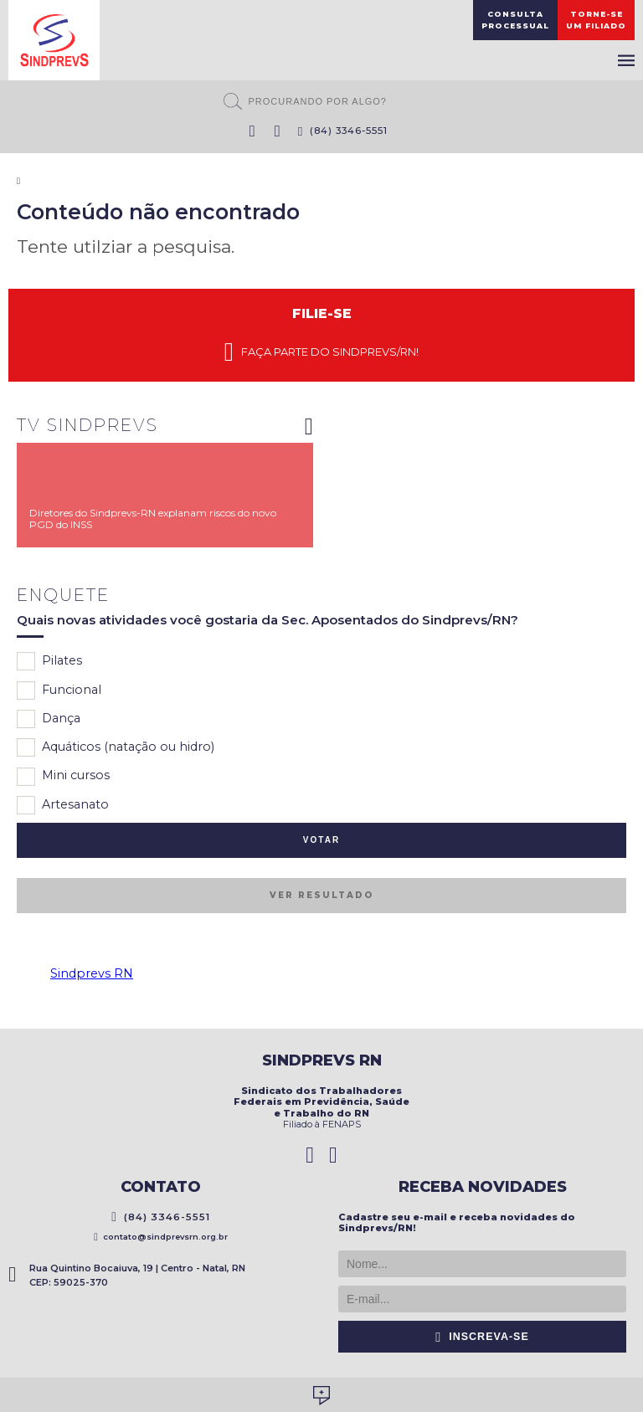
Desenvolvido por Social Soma (321, 1395)
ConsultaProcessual (515, 19)
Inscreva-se (482, 1337)
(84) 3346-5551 (343, 130)
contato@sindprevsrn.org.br (161, 1236)
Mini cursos (63, 777)
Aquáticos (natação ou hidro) (115, 747)
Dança (48, 719)
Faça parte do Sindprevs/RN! (321, 352)
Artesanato (63, 805)
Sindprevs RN (91, 973)
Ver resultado (321, 895)
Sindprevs (54, 40)
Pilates (49, 661)
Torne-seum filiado (596, 19)
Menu (626, 60)
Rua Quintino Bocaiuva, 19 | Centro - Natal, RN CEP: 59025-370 (126, 1275)
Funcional (59, 690)
